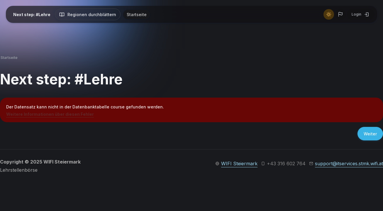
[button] (340, 14)
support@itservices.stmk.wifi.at (349, 163)
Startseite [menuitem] (137, 14)
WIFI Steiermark (239, 163)
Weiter (370, 133)
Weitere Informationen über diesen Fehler (50, 114)
